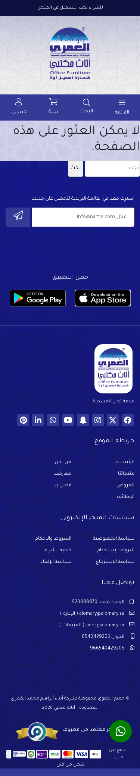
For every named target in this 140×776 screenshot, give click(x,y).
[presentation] (77, 248)
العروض (125, 485)
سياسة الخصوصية (113, 539)
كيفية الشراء (58, 550)
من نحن (63, 462)
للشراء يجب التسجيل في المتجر (71, 8)
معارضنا (62, 474)
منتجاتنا (126, 474)
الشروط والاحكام (53, 539)
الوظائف (125, 497)
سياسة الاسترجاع (115, 562)
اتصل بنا (62, 485)
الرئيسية (125, 462)
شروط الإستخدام (115, 550)
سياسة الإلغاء (55, 562)
